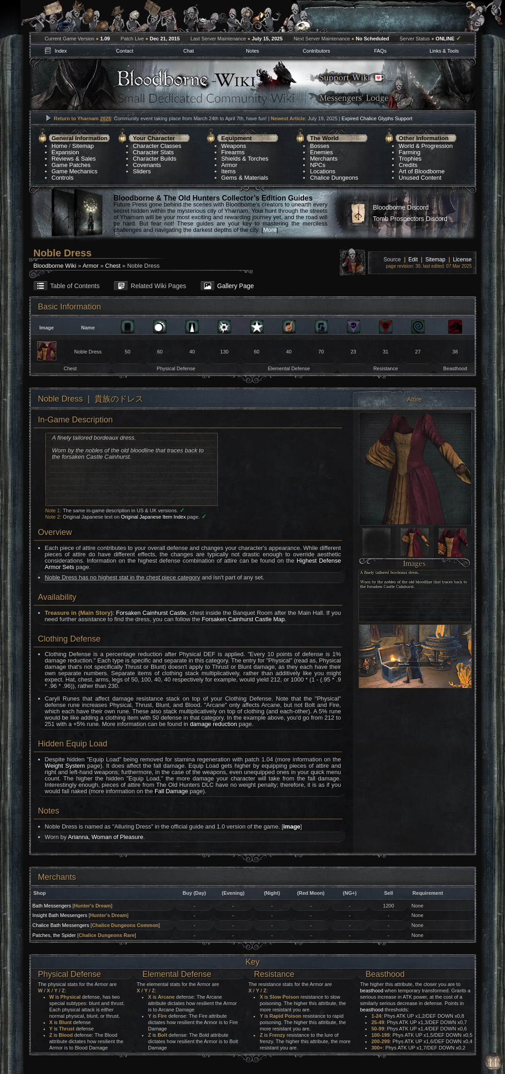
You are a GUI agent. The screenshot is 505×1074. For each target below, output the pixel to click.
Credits (408, 165)
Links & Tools (444, 51)
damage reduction (213, 724)
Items (228, 171)
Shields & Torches (245, 158)
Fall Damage (171, 791)
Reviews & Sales (74, 158)
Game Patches (71, 165)
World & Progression (426, 145)
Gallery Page (235, 285)
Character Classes (157, 145)
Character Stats (153, 152)
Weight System (65, 765)
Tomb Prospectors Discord (410, 218)
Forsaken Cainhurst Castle (151, 612)
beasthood (371, 990)
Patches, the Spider (54, 935)
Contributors (316, 51)
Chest (113, 265)
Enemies (321, 152)
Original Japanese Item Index (153, 517)
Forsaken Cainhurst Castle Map (243, 619)
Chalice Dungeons (334, 177)
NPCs (317, 165)
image (291, 826)
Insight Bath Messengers (59, 915)
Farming (410, 152)
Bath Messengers (51, 905)
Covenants (147, 165)
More (270, 229)
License (462, 259)
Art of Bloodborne (422, 171)
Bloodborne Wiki (55, 265)
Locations (322, 171)
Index (60, 51)
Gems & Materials (244, 177)
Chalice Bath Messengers (60, 925)
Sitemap (83, 145)
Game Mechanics (75, 171)
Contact (124, 51)
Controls (63, 177)
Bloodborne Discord (401, 207)
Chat (188, 51)
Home (60, 145)
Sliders (142, 171)
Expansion (65, 152)
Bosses (319, 145)
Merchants (324, 158)
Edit (413, 259)
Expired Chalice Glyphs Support (377, 118)
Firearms (233, 152)
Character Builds (155, 158)
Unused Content (420, 177)
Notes (252, 51)
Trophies (410, 158)
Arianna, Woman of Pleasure (105, 837)
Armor (229, 165)
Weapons (233, 145)
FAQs (380, 51)
